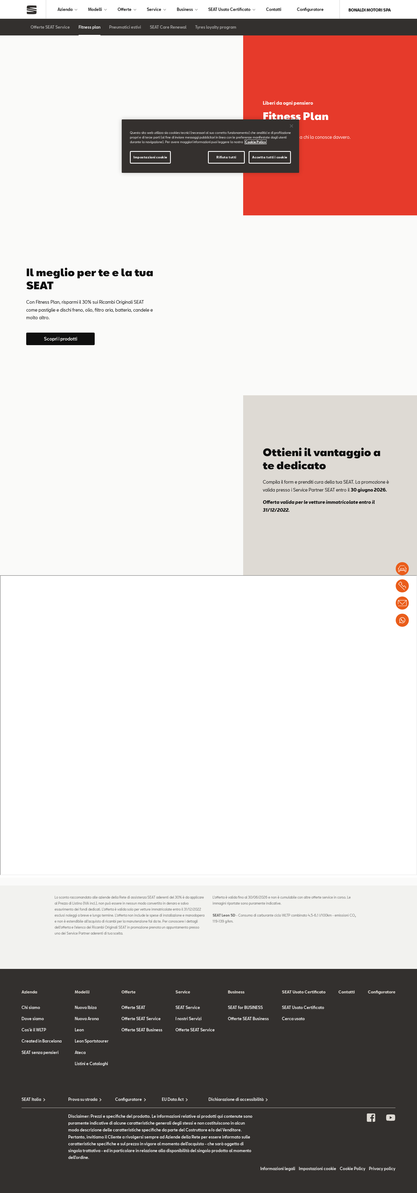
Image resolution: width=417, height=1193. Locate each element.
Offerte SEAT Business (141, 1031)
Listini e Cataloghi (91, 1064)
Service (154, 10)
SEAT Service (187, 1008)
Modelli (95, 10)
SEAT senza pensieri (40, 1053)
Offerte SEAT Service (50, 28)
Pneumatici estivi (125, 28)
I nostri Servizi (188, 1019)
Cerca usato (293, 1019)
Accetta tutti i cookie (269, 157)
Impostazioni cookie (317, 1169)
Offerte (125, 10)
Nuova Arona (87, 1019)
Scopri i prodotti (60, 339)
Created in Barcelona (42, 1042)
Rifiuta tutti (226, 157)
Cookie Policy (352, 1169)
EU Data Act (173, 1100)
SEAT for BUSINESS (245, 1008)
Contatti (273, 10)
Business (185, 10)
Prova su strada (82, 1100)
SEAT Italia (31, 1100)
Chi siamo (31, 1008)
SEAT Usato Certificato (229, 10)
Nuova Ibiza (86, 1008)
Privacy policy (382, 1169)
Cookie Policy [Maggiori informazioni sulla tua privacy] (255, 142)
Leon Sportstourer (92, 1042)
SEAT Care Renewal (168, 28)
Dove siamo (33, 1019)
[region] (210, 146)
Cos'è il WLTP (34, 1031)
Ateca (80, 1053)
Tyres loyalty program (215, 28)
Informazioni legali (277, 1169)
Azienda (65, 10)
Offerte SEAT (133, 1008)
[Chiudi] (291, 126)
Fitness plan (89, 28)
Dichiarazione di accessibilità (231, 1100)
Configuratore (310, 10)
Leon (79, 1031)
